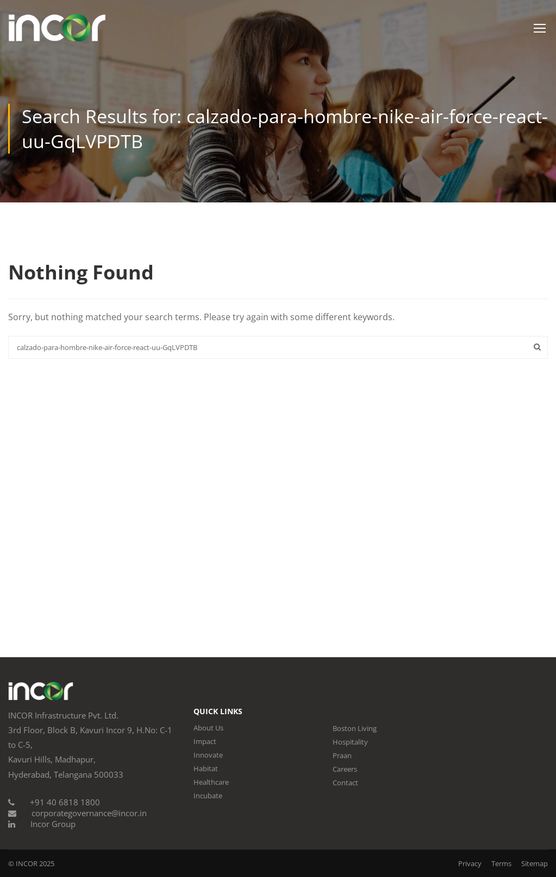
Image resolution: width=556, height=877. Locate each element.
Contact (345, 782)
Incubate (207, 795)
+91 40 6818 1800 (65, 802)
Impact (204, 741)
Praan (342, 755)
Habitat (205, 768)
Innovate (208, 755)
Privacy (470, 863)
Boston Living (355, 728)
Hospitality (350, 742)
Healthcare (211, 782)
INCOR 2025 (35, 863)
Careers (345, 769)
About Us (208, 728)
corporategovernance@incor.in (89, 813)
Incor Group (53, 823)
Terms (501, 863)
